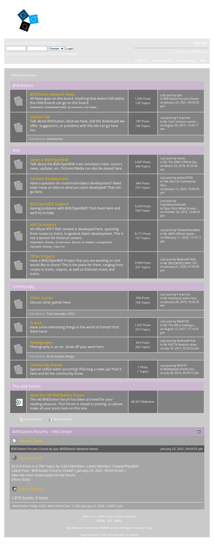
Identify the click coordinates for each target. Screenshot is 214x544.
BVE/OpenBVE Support (49, 203)
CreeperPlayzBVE (125, 466)
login (43, 43)
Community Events (46, 364)
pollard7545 (185, 178)
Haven (181, 158)
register (56, 43)
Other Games (41, 297)
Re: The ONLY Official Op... (180, 162)
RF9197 (182, 365)
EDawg (47, 246)
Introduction (55, 139)
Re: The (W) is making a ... (180, 325)
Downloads (162, 60)
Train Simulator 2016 (60, 314)
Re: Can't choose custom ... (181, 121)
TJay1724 (59, 246)
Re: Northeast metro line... (180, 298)
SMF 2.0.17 (90, 516)
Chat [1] (142, 60)
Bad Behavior (74, 528)
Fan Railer (90, 107)
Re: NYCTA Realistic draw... (180, 344)
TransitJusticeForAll (173, 204)
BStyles (49, 242)
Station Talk (40, 116)
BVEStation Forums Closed (180, 99)
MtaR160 (183, 321)
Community (186, 60)
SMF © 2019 (106, 516)
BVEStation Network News (52, 94)
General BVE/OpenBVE (49, 159)
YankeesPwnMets (188, 230)
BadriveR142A (186, 259)
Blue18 (76, 242)
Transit (36, 322)
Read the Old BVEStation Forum (57, 395)
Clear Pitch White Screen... (180, 208)
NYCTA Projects (43, 224)
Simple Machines (125, 516)
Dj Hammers (75, 107)
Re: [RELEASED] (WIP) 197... (181, 263)
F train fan (183, 118)
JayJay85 (35, 246)
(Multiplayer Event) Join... (179, 369)
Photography (41, 342)
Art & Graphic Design (60, 356)
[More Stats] (20, 479)
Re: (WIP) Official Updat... (179, 234)
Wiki (203, 60)
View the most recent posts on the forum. (43, 475)
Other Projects (42, 256)
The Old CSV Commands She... (177, 183)
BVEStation (69, 19)
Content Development (49, 178)
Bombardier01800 (55, 107)
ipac (179, 95)
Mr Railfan (88, 242)
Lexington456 (103, 242)
